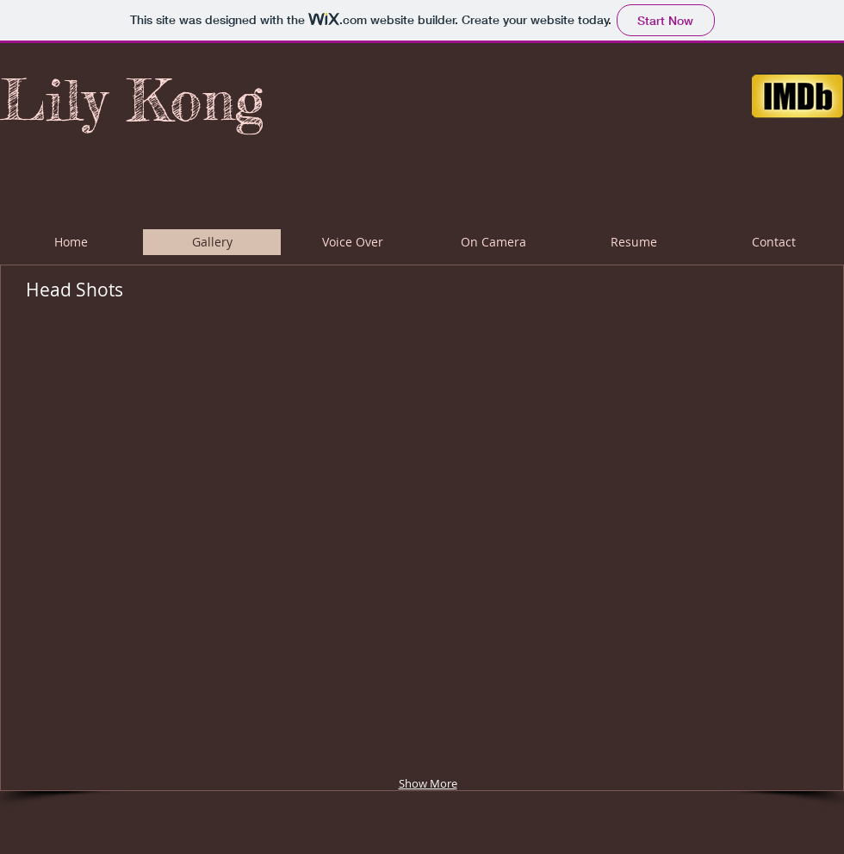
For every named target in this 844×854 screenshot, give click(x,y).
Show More (428, 783)
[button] (160, 437)
